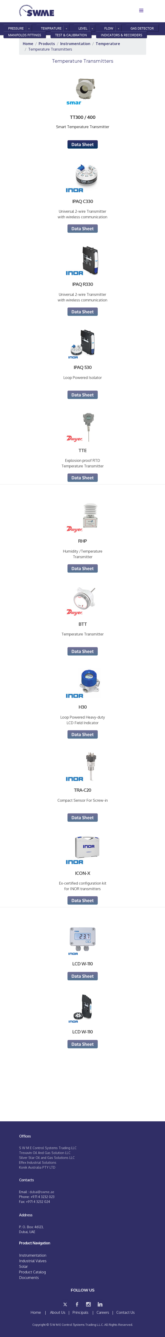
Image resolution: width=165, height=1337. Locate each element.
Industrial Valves (33, 1261)
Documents (29, 1277)
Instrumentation (32, 1255)
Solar (23, 1266)
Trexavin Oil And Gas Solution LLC (45, 1170)
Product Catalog (32, 1272)
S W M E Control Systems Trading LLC (48, 1165)
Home (36, 1312)
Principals (80, 1312)
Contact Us (125, 1312)
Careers (103, 1312)
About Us (57, 1312)
